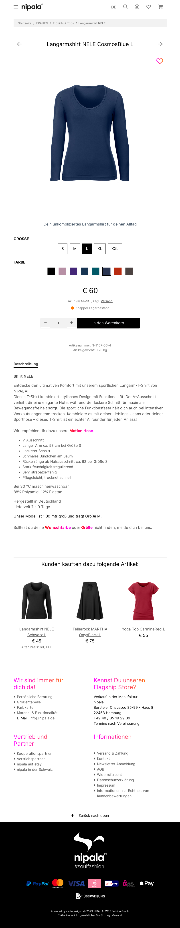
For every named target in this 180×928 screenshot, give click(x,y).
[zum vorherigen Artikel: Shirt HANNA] (19, 44)
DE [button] (113, 7)
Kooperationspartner (34, 753)
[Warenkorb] (160, 7)
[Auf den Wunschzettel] (159, 61)
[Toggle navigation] (16, 5)
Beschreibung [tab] (26, 364)
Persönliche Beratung (35, 696)
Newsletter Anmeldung (116, 764)
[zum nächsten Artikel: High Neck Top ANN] (160, 44)
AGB (100, 769)
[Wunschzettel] (148, 7)
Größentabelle (29, 702)
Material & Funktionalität (37, 713)
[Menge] (58, 323)
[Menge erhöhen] (72, 322)
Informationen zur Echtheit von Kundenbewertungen (123, 793)
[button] (125, 7)
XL (99, 248)
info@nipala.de (42, 718)
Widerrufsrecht (109, 774)
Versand (107, 301)
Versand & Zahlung (112, 753)
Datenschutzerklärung (115, 780)
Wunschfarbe (58, 527)
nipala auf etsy (29, 764)
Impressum (106, 785)
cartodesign (73, 911)
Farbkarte (25, 707)
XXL (115, 248)
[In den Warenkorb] (108, 323)
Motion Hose (81, 431)
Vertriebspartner (31, 759)
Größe (87, 527)
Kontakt (103, 758)
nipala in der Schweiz (35, 769)
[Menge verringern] (45, 322)
